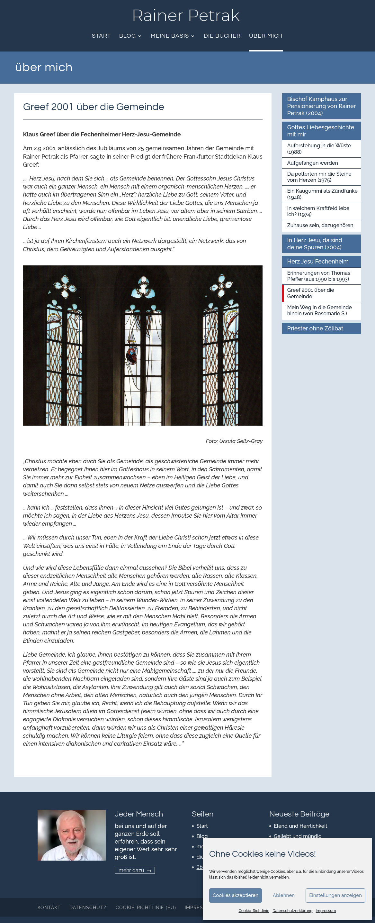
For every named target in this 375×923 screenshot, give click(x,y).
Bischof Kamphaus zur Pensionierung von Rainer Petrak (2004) (321, 106)
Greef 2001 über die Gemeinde (310, 293)
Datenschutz (88, 907)
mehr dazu (131, 870)
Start (101, 36)
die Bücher (222, 36)
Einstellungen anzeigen (335, 895)
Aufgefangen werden (312, 163)
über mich (266, 36)
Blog (127, 36)
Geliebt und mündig (298, 836)
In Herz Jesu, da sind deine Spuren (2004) (314, 244)
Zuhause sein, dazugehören (320, 225)
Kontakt (49, 907)
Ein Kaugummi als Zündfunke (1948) (322, 194)
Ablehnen (284, 895)
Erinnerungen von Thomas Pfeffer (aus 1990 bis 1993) (318, 276)
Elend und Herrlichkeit (300, 826)
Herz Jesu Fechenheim (318, 261)
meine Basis (170, 36)
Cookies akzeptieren (235, 895)
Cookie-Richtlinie (254, 911)
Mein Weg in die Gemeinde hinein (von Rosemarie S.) (319, 310)
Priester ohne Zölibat (315, 328)
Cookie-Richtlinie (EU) (146, 907)
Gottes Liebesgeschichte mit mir (320, 131)
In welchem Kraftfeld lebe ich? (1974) (318, 211)
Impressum (326, 911)
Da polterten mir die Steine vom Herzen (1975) (319, 177)
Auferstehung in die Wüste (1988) (319, 149)
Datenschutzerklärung (292, 911)
